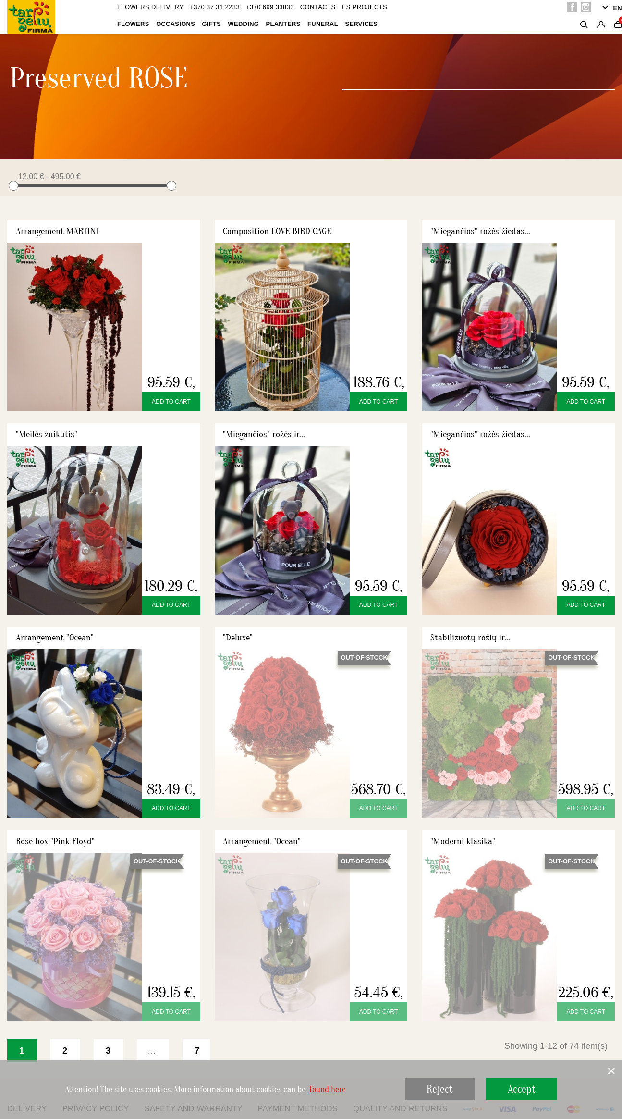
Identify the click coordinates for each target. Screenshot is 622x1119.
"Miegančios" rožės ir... (264, 434)
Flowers (133, 23)
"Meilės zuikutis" (46, 434)
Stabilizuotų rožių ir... (470, 637)
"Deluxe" (238, 637)
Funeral (322, 23)
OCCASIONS (175, 23)
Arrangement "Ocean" (55, 637)
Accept (522, 1089)
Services (361, 23)
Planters (283, 23)
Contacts (318, 7)
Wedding (243, 23)
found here (327, 1089)
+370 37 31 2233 (215, 7)
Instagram (586, 7)
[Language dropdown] (610, 8)
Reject (440, 1089)
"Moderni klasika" (462, 841)
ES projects (364, 7)
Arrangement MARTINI (57, 231)
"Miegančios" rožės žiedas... (480, 231)
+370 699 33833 (270, 7)
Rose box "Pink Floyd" (55, 841)
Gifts (211, 23)
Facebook (572, 7)
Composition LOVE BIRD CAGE (277, 231)
